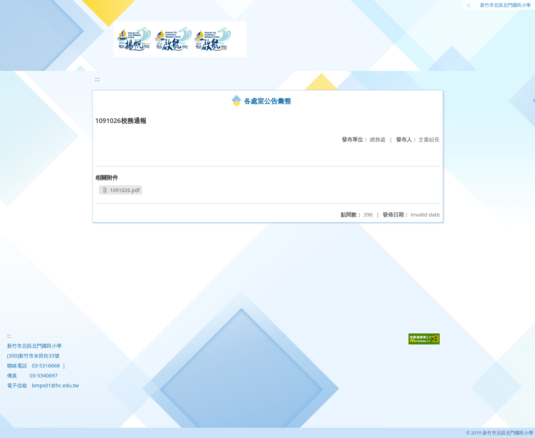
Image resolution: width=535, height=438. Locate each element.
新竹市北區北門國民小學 (505, 5)
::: (468, 5)
